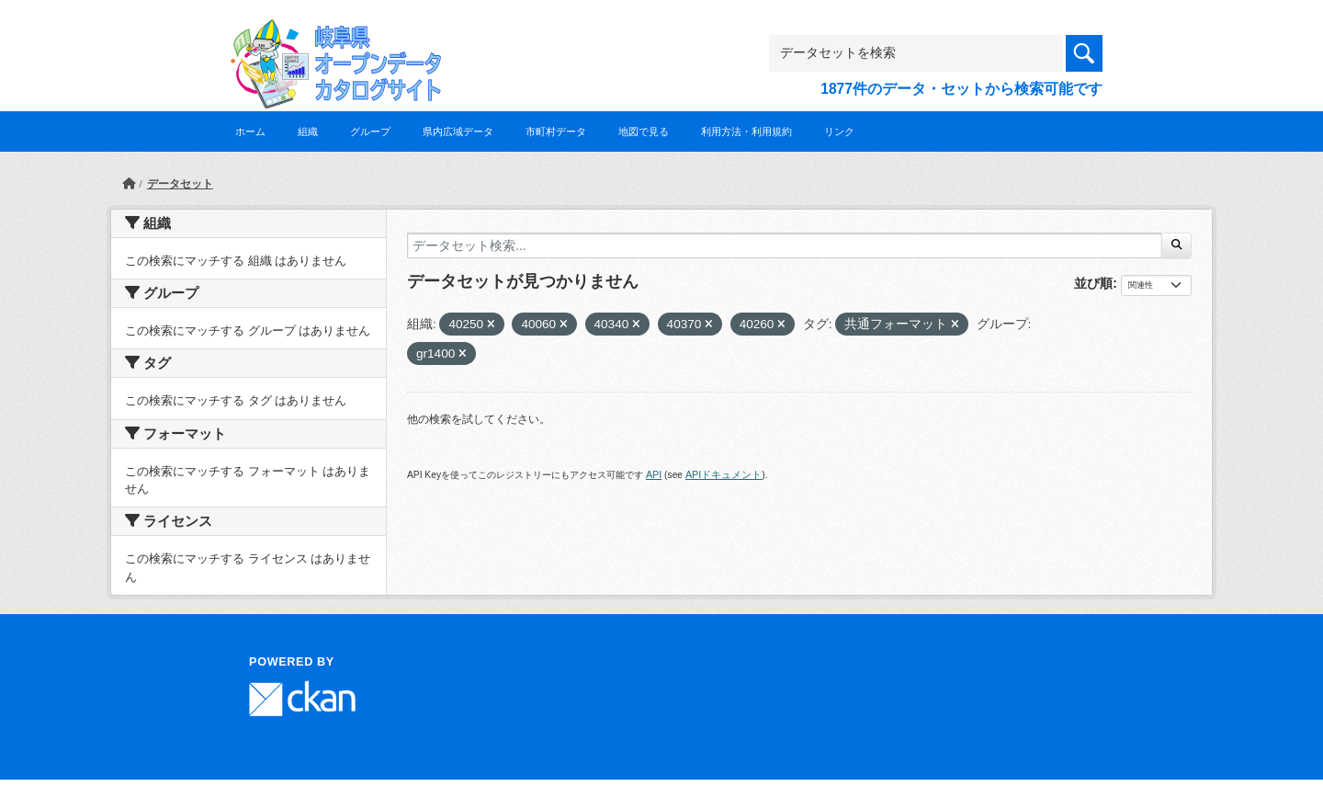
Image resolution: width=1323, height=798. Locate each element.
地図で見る (643, 131)
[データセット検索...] (784, 245)
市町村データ (556, 131)
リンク (839, 131)
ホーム (250, 131)
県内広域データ (458, 131)
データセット (180, 183)
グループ (370, 131)
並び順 (1093, 283)
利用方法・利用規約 (746, 131)
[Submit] (1176, 245)
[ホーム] (128, 183)
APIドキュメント (723, 474)
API (654, 474)
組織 (308, 131)
